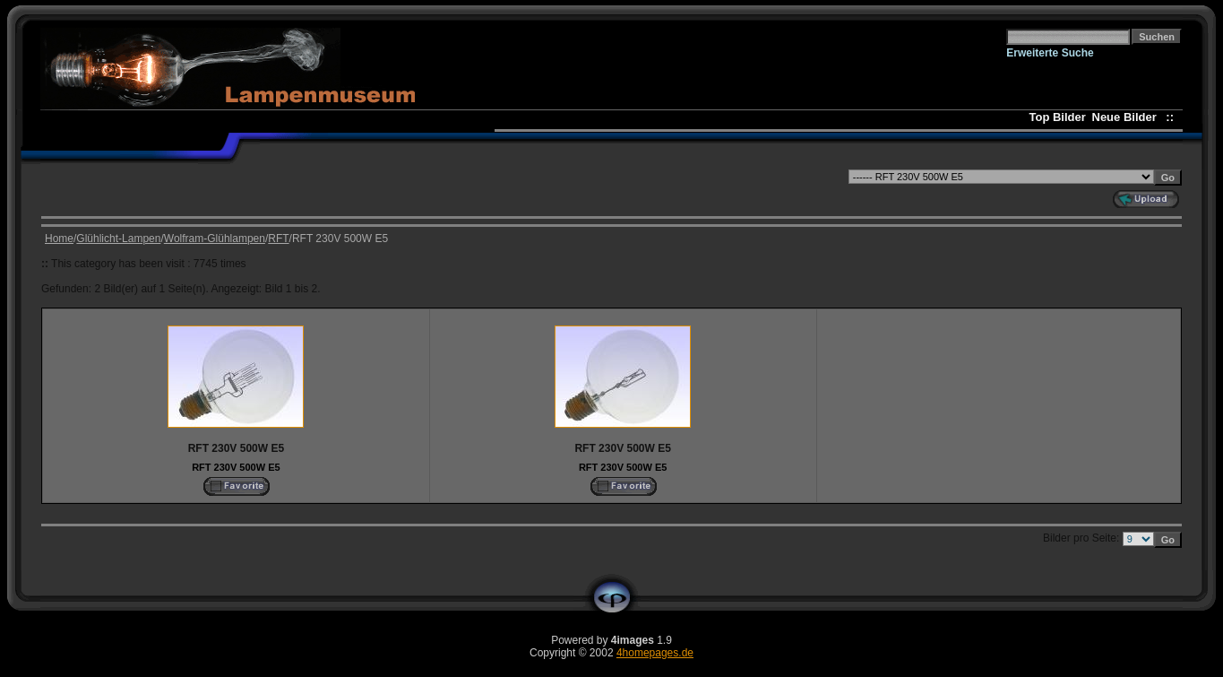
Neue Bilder (1127, 117)
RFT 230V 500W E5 (236, 467)
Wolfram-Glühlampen (214, 238)
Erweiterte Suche (1049, 53)
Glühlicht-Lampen (118, 238)
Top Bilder (1057, 117)
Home (59, 238)
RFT (278, 238)
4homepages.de (654, 653)
